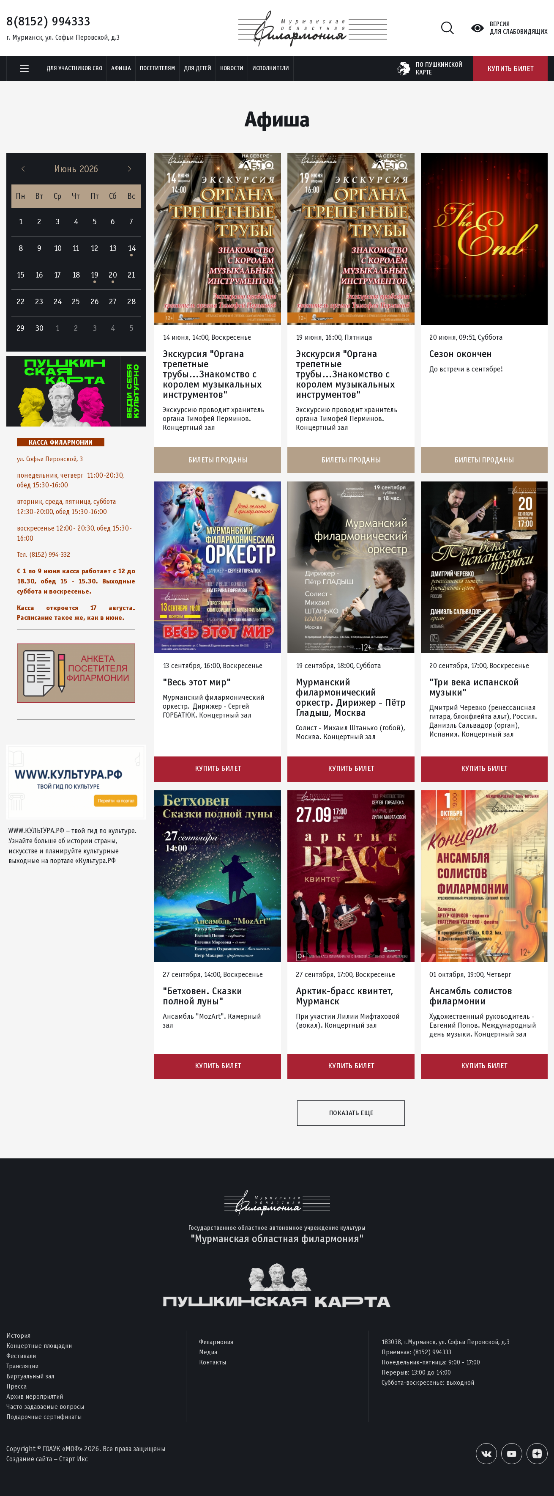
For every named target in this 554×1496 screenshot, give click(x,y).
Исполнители (270, 68)
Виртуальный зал (30, 1376)
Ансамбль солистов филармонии (470, 996)
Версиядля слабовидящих (519, 28)
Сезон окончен (460, 354)
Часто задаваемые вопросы (45, 1406)
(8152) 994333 (432, 1352)
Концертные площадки (39, 1346)
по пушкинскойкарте (439, 68)
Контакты (212, 1362)
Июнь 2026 (76, 169)
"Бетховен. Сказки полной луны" (202, 996)
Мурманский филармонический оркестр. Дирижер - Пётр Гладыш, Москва (351, 697)
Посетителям (157, 68)
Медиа (208, 1352)
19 (94, 275)
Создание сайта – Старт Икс (47, 1459)
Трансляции (22, 1366)
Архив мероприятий (34, 1396)
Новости (231, 68)
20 (113, 275)
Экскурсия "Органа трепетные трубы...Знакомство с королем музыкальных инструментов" (212, 374)
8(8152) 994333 (48, 21)
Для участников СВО (74, 68)
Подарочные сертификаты (44, 1417)
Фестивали (21, 1356)
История (18, 1335)
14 (132, 248)
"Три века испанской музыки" (474, 687)
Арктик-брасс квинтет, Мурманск (344, 996)
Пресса (16, 1386)
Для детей (197, 68)
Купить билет (510, 68)
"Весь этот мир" (197, 682)
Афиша (121, 68)
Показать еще (351, 1114)
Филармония (216, 1342)
